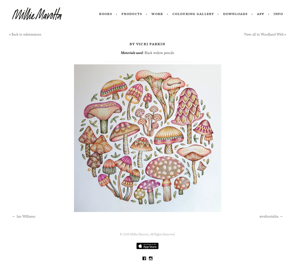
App (260, 13)
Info (278, 13)
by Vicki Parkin (147, 44)
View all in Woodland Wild (263, 34)
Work (157, 13)
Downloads (235, 13)
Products (131, 13)
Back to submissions (26, 34)
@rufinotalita (271, 216)
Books (105, 13)
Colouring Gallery (193, 13)
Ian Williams (23, 216)
